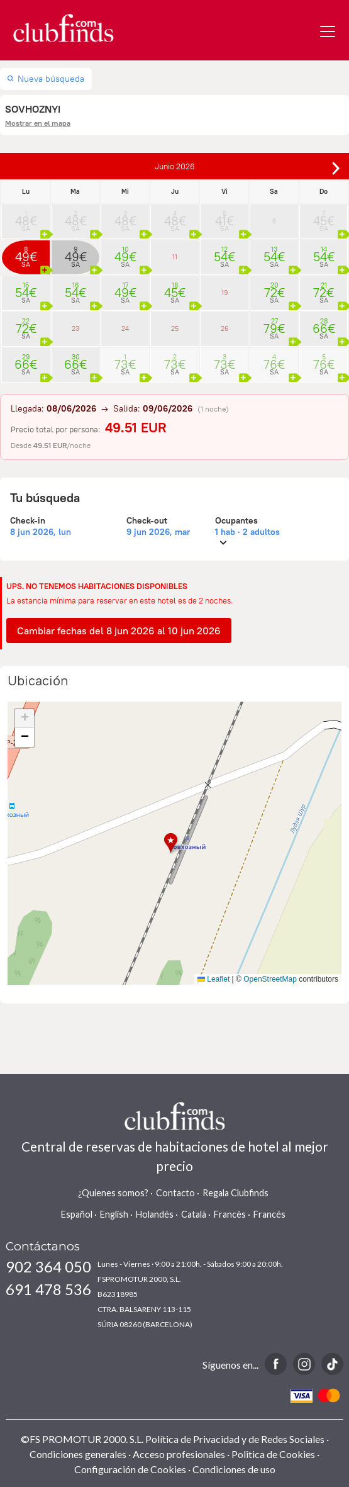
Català (193, 1214)
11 (174, 257)
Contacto (175, 1192)
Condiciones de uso (233, 1469)
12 (224, 253)
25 (175, 328)
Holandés (155, 1214)
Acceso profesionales (179, 1454)
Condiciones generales (78, 1454)
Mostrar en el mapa (37, 123)
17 (125, 288)
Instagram (304, 1364)
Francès (230, 1214)
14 (323, 253)
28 (323, 324)
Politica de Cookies (273, 1454)
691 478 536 (48, 1289)
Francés (269, 1214)
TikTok (332, 1364)
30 (75, 360)
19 (224, 292)
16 (75, 288)
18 (175, 288)
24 (125, 328)
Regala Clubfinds (235, 1192)
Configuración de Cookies (130, 1469)
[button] (174, 844)
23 (75, 328)
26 (225, 328)
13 (274, 253)
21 (323, 288)
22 (26, 324)
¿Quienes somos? (113, 1192)
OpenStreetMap (270, 979)
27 (274, 324)
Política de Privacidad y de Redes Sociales (234, 1439)
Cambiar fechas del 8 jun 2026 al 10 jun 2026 (119, 630)
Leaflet (213, 979)
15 (26, 288)
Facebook (276, 1364)
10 (125, 253)
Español (76, 1214)
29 (26, 360)
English (114, 1214)
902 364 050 (48, 1266)
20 (274, 288)
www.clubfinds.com (63, 28)
